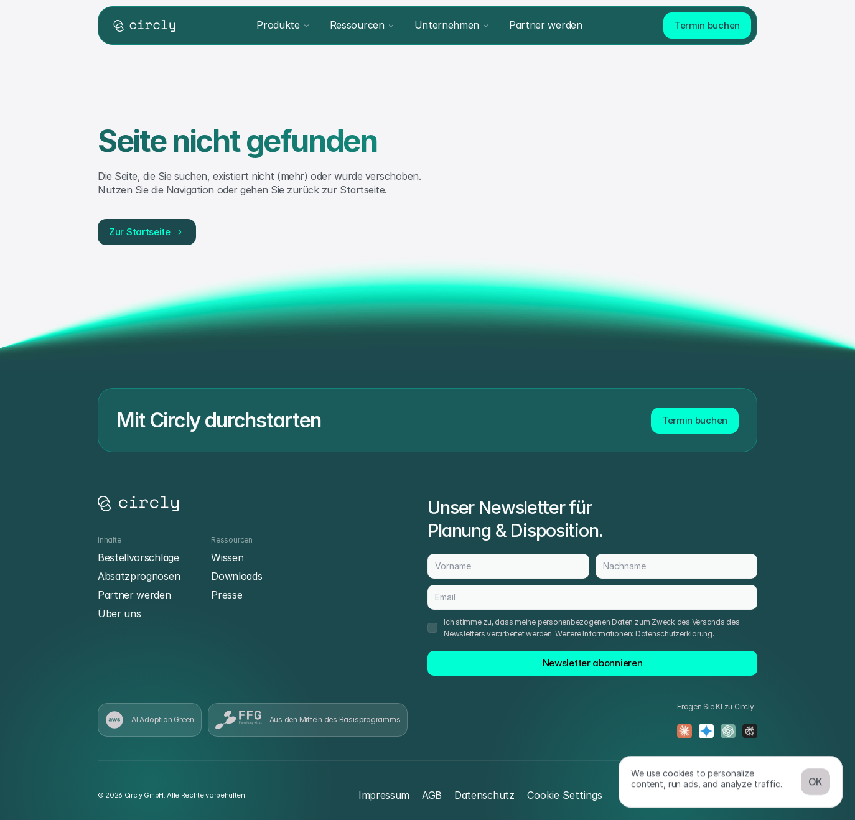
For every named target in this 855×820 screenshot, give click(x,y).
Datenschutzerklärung (673, 633)
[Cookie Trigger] (564, 795)
